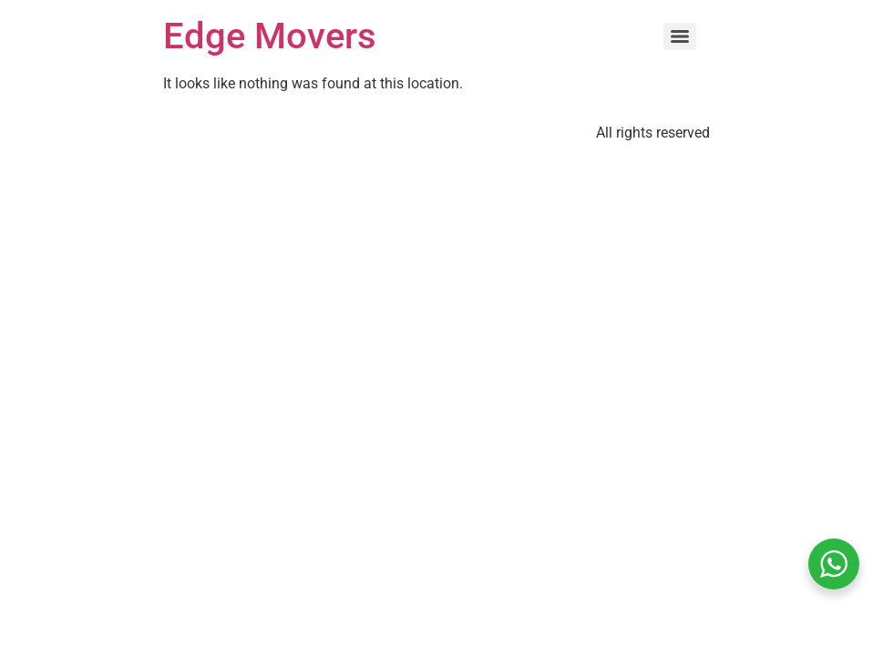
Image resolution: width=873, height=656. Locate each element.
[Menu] (679, 36)
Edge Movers (269, 36)
